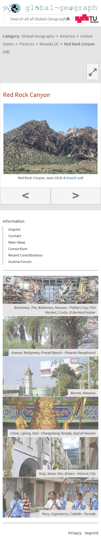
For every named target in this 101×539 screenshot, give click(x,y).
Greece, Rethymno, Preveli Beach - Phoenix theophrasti (53, 352)
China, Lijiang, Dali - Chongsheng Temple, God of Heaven (53, 433)
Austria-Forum (20, 261)
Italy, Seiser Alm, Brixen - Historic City (67, 473)
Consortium (17, 248)
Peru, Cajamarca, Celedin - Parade (69, 513)
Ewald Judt (75, 178)
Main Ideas (16, 242)
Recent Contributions (25, 255)
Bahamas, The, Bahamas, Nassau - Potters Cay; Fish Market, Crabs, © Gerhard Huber (55, 310)
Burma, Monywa (83, 392)
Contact (14, 235)
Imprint (14, 229)
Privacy (74, 533)
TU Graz (86, 18)
